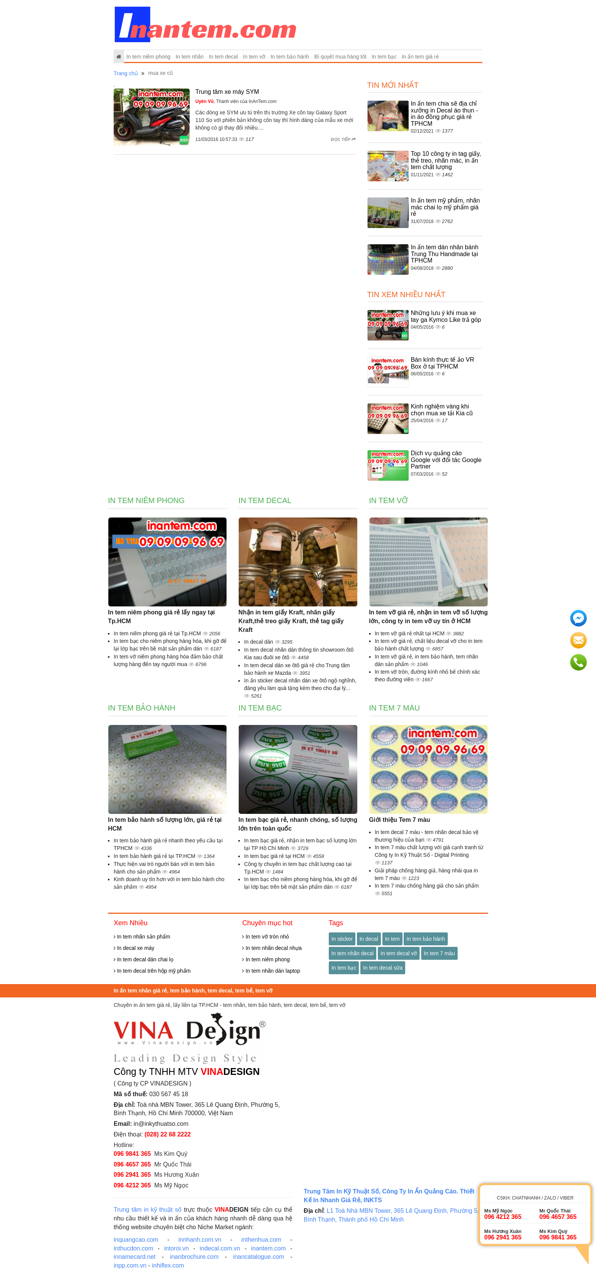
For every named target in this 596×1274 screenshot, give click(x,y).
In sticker (342, 939)
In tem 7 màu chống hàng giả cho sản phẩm (427, 886)
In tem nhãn (190, 57)
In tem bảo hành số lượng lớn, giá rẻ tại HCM (165, 824)
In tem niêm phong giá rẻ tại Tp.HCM (158, 633)
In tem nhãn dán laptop (271, 971)
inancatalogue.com (258, 1256)
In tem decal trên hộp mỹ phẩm (152, 971)
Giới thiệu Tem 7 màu (399, 820)
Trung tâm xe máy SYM (227, 92)
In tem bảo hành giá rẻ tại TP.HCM (155, 856)
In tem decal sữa (383, 968)
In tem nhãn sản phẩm (142, 937)
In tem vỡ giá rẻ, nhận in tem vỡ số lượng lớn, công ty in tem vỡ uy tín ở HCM (428, 616)
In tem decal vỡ (398, 953)
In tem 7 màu (394, 708)
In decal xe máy (134, 948)
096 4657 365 (132, 1164)
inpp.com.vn (130, 1265)
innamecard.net (134, 1256)
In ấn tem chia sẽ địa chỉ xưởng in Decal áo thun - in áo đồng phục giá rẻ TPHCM (444, 113)
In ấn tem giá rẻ (420, 57)
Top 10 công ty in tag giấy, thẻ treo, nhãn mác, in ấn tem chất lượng (446, 160)
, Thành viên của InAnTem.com (236, 101)
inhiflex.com (168, 1265)
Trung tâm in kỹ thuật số (148, 1209)
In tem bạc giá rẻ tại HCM (275, 856)
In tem (392, 939)
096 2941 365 (132, 1174)
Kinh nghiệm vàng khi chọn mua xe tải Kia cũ (442, 409)
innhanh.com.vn (199, 1239)
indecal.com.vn (220, 1248)
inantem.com (268, 1248)
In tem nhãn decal (352, 953)
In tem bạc (384, 57)
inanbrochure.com (194, 1256)
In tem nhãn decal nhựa (271, 948)
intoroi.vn (176, 1248)
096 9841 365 (132, 1154)
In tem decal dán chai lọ (143, 959)
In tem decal (223, 57)
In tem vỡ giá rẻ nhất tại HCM (410, 633)
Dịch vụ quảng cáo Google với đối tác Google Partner (446, 460)
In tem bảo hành (290, 57)
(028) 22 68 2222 (167, 1134)
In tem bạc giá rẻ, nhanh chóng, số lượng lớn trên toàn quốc (297, 824)
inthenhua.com (261, 1239)
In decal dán (259, 642)
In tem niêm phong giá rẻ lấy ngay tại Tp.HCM (161, 616)
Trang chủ (126, 73)
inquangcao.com (136, 1239)
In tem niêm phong (148, 57)
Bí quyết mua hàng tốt (340, 57)
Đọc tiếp (343, 139)
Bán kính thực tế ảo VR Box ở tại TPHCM (442, 363)
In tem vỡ (254, 57)
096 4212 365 (132, 1185)
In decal (369, 939)
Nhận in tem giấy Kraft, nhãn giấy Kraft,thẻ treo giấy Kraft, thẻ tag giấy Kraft (291, 621)
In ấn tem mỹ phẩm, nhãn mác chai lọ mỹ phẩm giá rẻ (445, 207)
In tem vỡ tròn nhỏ (265, 937)
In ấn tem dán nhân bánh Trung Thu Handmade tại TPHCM (445, 254)
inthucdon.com (133, 1248)
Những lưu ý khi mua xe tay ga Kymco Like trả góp (446, 316)
